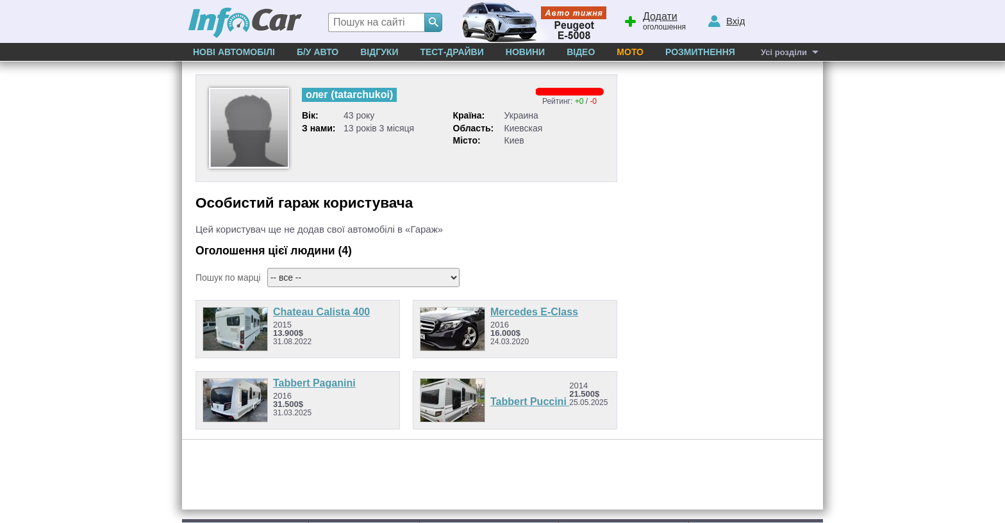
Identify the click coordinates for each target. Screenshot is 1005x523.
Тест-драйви (451, 52)
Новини (525, 52)
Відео (581, 52)
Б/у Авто (317, 52)
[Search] (433, 22)
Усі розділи (784, 52)
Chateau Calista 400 (321, 311)
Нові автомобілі (234, 52)
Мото (630, 52)
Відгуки (379, 52)
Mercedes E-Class (534, 311)
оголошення (654, 19)
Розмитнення (700, 52)
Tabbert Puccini (529, 401)
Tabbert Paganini (314, 383)
